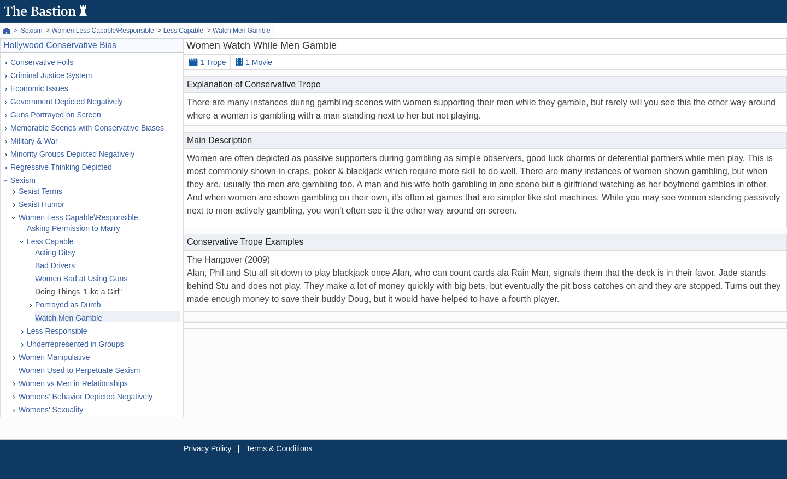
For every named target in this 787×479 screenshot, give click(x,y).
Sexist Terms (40, 191)
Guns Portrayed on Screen (55, 114)
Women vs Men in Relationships (73, 383)
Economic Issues (39, 88)
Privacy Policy (207, 448)
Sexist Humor (41, 204)
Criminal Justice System (51, 75)
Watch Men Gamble (68, 318)
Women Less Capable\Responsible (78, 217)
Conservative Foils (41, 62)
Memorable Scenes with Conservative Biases (87, 127)
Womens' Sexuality (51, 409)
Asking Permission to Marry (73, 228)
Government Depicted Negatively (66, 101)
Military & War (34, 141)
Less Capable (50, 241)
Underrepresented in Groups (75, 344)
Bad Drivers (55, 265)
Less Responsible (57, 331)
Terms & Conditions (279, 448)
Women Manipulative (54, 357)
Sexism (23, 180)
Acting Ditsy (55, 252)
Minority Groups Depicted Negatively (72, 154)
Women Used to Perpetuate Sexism (79, 370)
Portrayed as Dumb (68, 304)
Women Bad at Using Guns (81, 278)
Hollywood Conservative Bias (59, 45)
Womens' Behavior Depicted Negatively (85, 396)
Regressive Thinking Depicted (61, 167)
